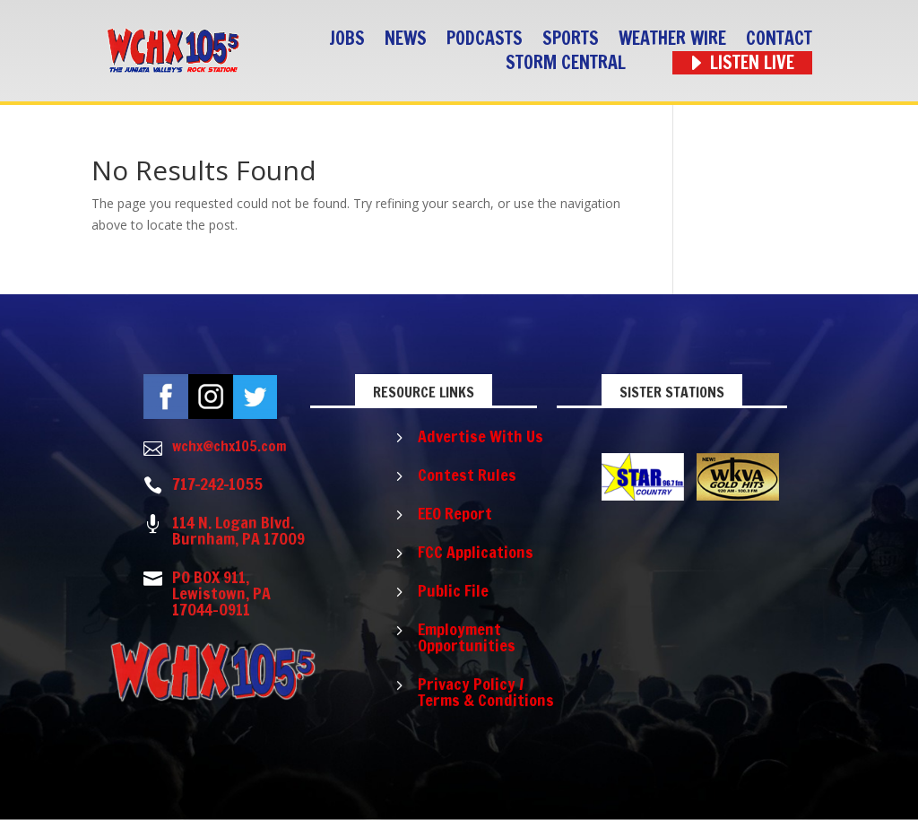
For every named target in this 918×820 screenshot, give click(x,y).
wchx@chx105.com (229, 446)
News (406, 39)
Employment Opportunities (466, 637)
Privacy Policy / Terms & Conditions (486, 691)
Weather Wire (672, 39)
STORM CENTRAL (566, 63)
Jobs (347, 39)
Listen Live (752, 63)
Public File (453, 590)
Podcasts (484, 39)
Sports (570, 39)
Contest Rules (467, 474)
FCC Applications (475, 551)
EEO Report (455, 513)
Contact (779, 39)
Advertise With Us (480, 436)
